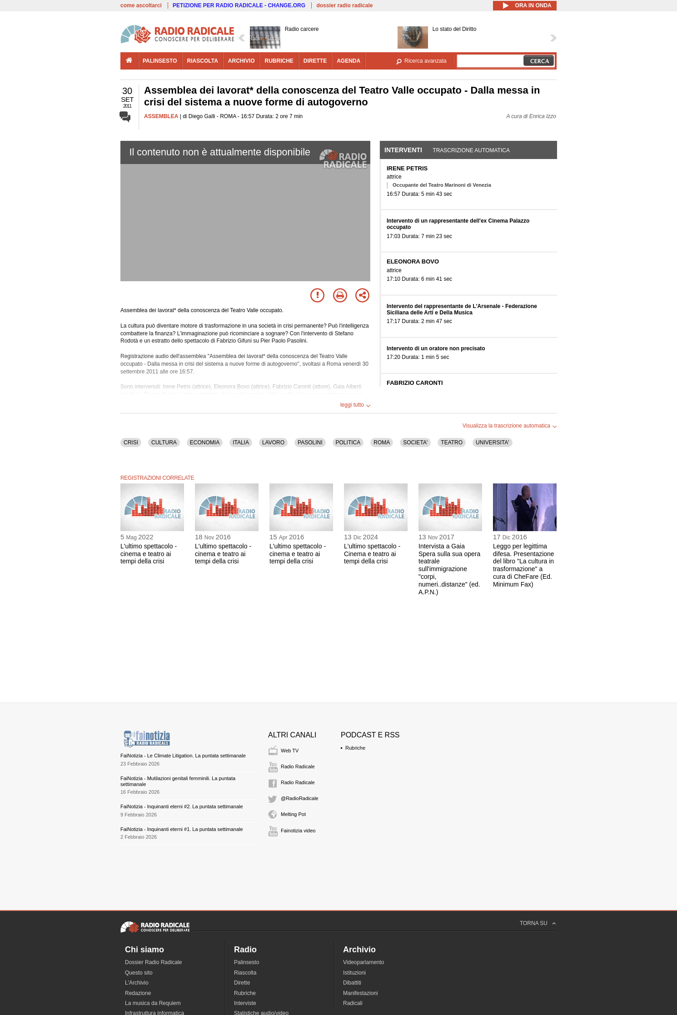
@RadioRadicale (300, 798)
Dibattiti (352, 983)
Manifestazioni (360, 993)
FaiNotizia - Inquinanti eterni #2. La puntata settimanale (181, 806)
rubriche (278, 61)
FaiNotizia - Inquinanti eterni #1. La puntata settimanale (181, 829)
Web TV (290, 750)
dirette (315, 61)
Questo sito (139, 973)
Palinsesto (246, 962)
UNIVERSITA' (492, 442)
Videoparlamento (363, 962)
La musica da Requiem (153, 1003)
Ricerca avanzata (425, 61)
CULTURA (164, 442)
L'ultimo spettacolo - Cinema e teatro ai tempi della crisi (372, 553)
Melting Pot (293, 814)
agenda (348, 61)
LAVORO (273, 442)
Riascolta (245, 973)
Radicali (353, 1003)
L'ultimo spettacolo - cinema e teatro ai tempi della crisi (148, 553)
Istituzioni (354, 973)
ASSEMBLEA (161, 116)
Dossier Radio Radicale (153, 962)
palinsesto (160, 61)
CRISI (131, 442)
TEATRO (452, 442)
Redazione (138, 993)
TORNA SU (534, 923)
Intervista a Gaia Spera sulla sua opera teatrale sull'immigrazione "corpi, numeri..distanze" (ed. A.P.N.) (449, 569)
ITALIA (241, 442)
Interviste (245, 1003)
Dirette (242, 983)
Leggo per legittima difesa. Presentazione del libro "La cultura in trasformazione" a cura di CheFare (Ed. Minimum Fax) (523, 565)
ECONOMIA (204, 442)
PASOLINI (310, 442)
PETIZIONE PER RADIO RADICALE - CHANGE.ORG (239, 5)
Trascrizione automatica (471, 150)
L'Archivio (137, 983)
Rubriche (355, 748)
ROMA (381, 442)
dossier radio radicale (344, 5)
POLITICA (348, 442)
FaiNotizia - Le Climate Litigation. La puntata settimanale (183, 755)
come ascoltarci (141, 5)
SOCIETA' (415, 442)
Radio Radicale (298, 766)
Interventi (403, 150)
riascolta (202, 61)
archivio (241, 61)
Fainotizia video (298, 830)
